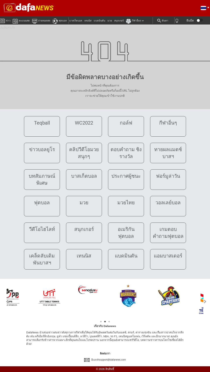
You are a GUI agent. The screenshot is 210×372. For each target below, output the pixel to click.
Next (205, 301)
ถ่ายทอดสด (41, 20)
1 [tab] (101, 322)
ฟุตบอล (59, 20)
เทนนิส (87, 20)
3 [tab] (109, 322)
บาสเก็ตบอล (75, 20)
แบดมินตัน (99, 20)
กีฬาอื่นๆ (133, 20)
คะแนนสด (21, 20)
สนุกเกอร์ (119, 20)
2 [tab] (105, 322)
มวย (109, 20)
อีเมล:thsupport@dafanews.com (105, 359)
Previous (4, 301)
